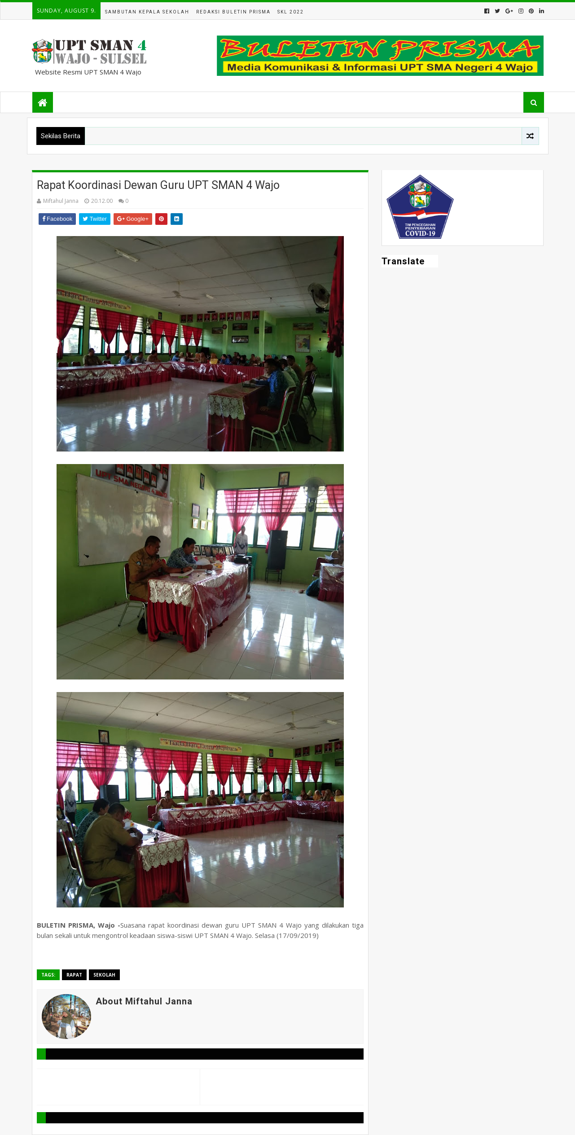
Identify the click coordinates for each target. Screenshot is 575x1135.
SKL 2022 (290, 11)
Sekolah (104, 975)
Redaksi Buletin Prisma (233, 11)
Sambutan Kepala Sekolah (147, 11)
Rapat (74, 975)
